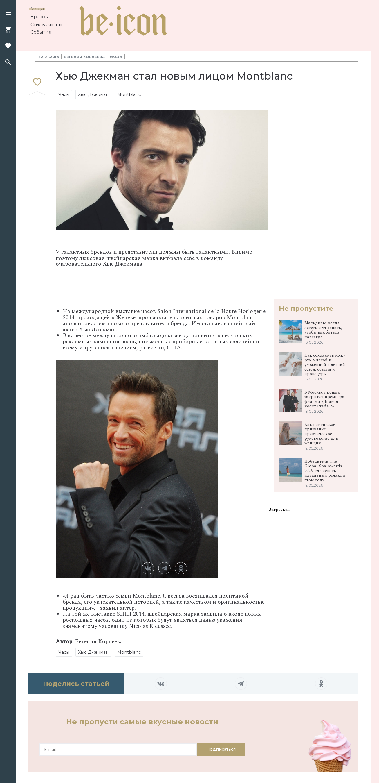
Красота (40, 16)
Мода (37, 9)
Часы (63, 94)
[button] (8, 13)
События (41, 32)
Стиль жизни (46, 24)
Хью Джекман (93, 94)
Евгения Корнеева (84, 57)
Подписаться (221, 749)
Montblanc (129, 94)
